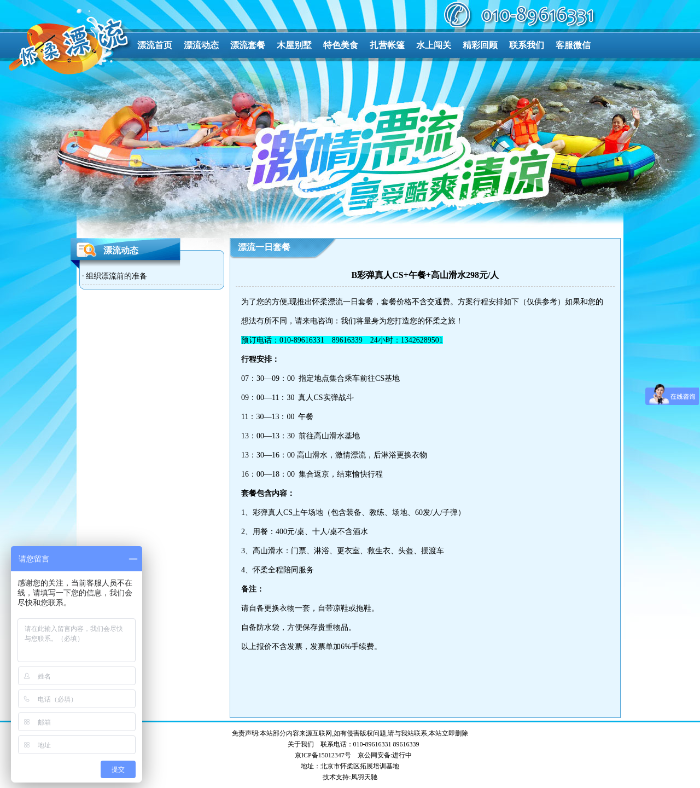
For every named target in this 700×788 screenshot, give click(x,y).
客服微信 (573, 45)
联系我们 (526, 45)
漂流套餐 (247, 45)
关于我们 (301, 744)
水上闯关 (433, 45)
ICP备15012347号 (326, 755)
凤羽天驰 (364, 777)
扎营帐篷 (387, 45)
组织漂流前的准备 (116, 276)
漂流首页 (154, 45)
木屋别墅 (294, 45)
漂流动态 (201, 45)
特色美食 (340, 45)
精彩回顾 (480, 45)
